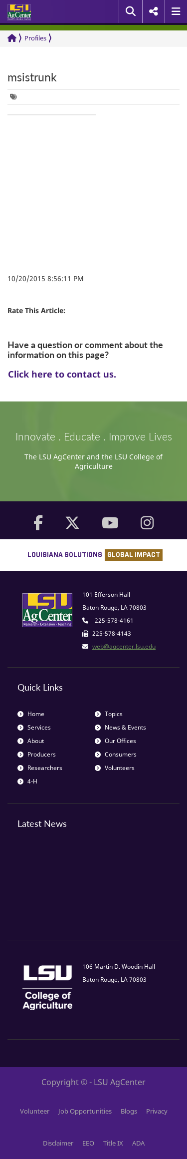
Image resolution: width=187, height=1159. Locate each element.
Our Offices (115, 741)
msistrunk (32, 77)
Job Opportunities (85, 1111)
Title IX (113, 1143)
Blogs (129, 1111)
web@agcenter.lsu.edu (124, 646)
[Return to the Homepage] (11, 38)
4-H (27, 781)
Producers (36, 754)
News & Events (120, 727)
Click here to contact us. (62, 374)
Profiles (35, 37)
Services (34, 727)
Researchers (39, 768)
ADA (138, 1143)
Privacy (157, 1111)
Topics (109, 714)
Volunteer (34, 1111)
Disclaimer (58, 1143)
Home (30, 714)
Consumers (116, 754)
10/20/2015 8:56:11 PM (45, 278)
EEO (88, 1143)
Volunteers (115, 768)
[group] (16, 96)
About (30, 741)
